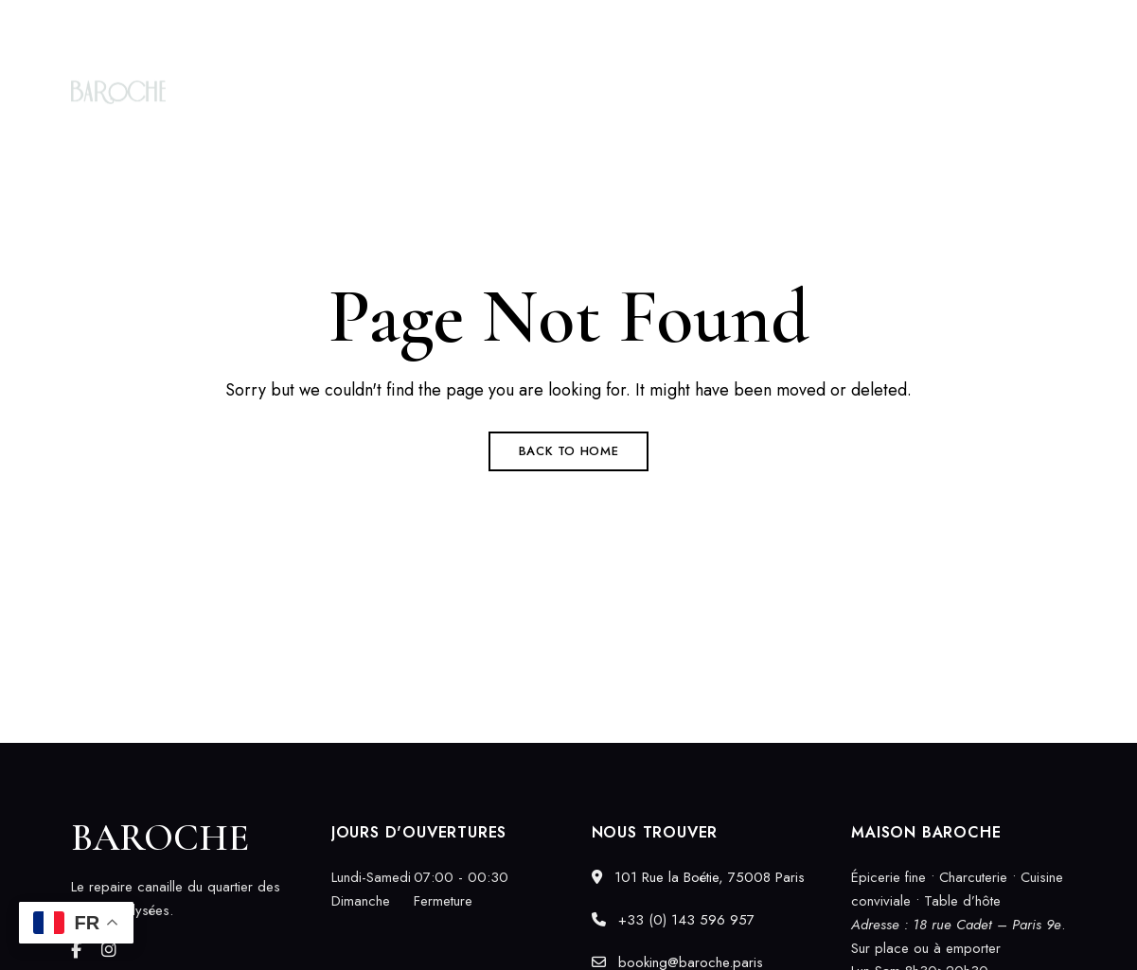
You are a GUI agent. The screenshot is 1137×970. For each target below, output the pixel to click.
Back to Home (569, 451)
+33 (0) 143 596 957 (811, 25)
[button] (1000, 92)
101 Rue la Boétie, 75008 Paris (167, 25)
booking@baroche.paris (990, 25)
